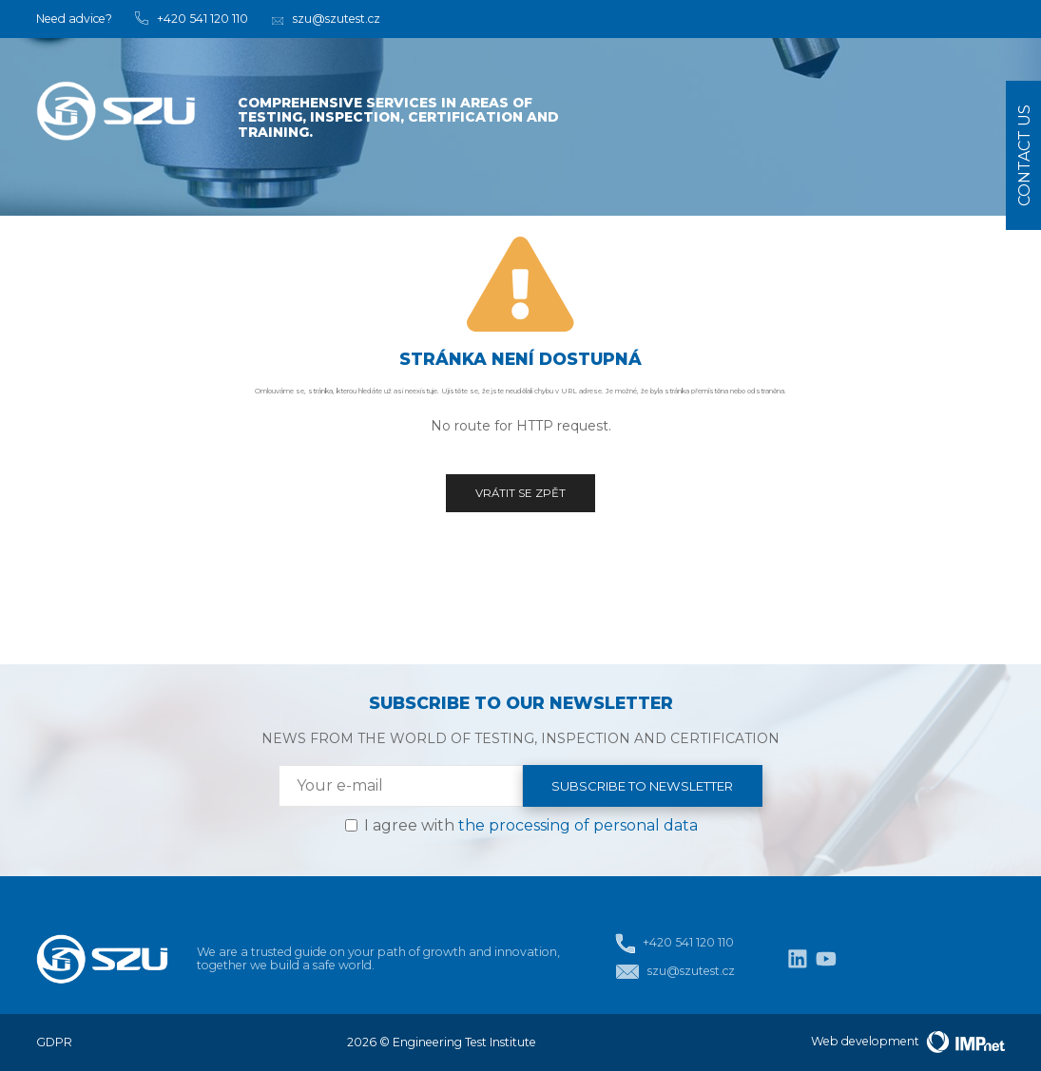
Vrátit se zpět (520, 493)
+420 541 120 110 (674, 943)
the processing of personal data (578, 825)
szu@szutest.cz (674, 972)
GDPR (54, 1042)
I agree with (531, 825)
